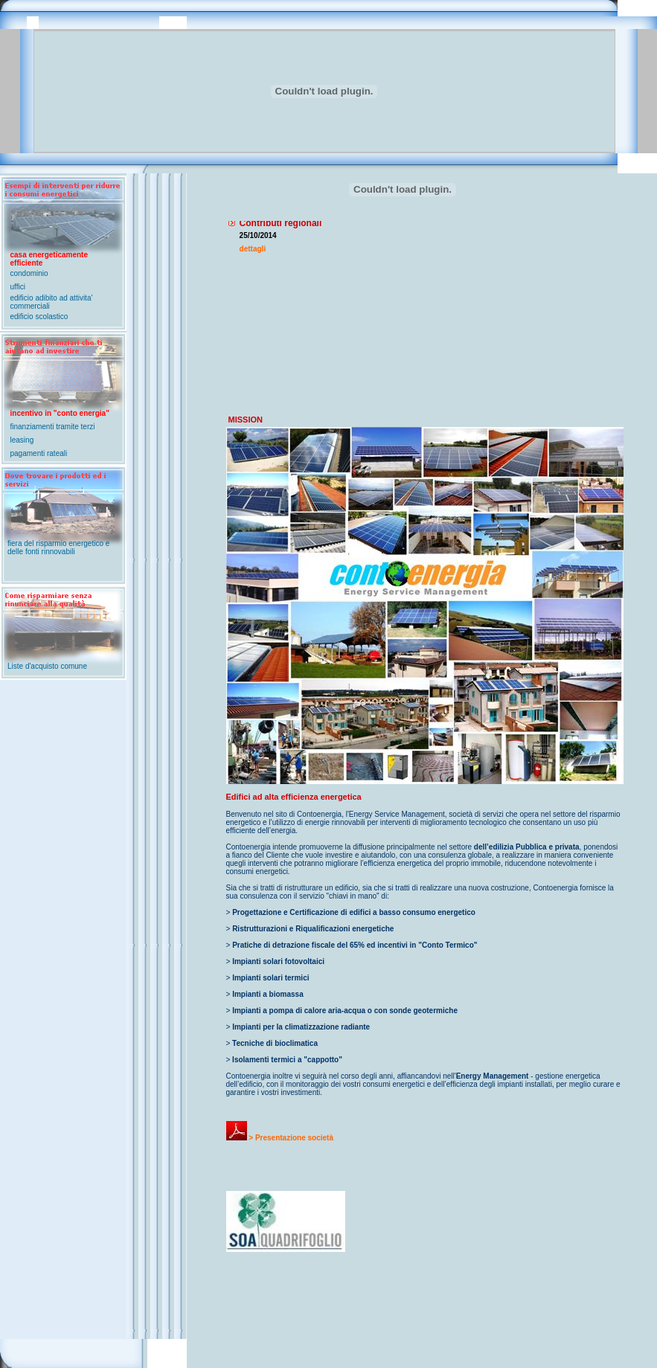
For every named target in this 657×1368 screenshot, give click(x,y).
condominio (29, 273)
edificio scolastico (39, 316)
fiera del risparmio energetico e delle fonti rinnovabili (58, 547)
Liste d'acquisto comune (47, 666)
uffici (17, 287)
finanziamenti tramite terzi (52, 427)
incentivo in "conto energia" (59, 413)
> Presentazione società (279, 1138)
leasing (22, 440)
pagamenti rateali (39, 453)
